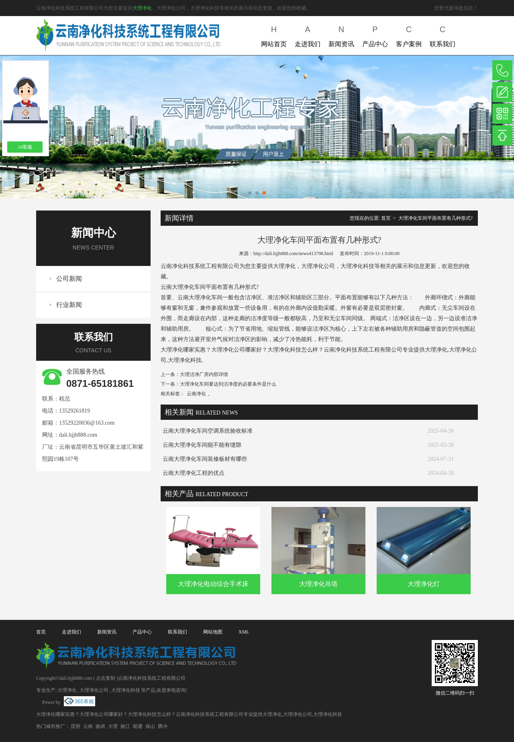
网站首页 (274, 34)
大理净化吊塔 (318, 584)
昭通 (138, 726)
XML (244, 632)
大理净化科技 (125, 690)
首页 (386, 218)
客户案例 (409, 34)
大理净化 (142, 8)
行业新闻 (69, 304)
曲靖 (100, 726)
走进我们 (307, 34)
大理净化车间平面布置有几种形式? (435, 218)
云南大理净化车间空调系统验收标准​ (208, 431)
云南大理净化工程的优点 (193, 473)
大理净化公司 (94, 690)
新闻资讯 (341, 34)
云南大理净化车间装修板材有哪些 (205, 459)
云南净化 (196, 394)
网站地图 (212, 632)
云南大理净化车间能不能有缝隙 (202, 445)
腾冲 (162, 726)
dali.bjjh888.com (78, 435)
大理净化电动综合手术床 (213, 584)
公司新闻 (69, 278)
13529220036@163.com (87, 423)
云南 (88, 726)
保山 (150, 726)
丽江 (125, 726)
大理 (113, 726)
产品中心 (375, 34)
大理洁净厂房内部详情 (204, 374)
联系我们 (442, 34)
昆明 (75, 726)
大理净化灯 (424, 584)
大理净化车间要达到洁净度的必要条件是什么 (228, 384)
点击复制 (105, 678)
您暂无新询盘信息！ (456, 8)
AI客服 (25, 147)
